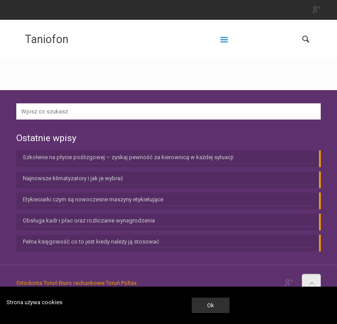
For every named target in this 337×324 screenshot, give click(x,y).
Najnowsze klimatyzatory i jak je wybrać (73, 178)
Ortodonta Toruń (36, 283)
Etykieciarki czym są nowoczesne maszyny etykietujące (93, 199)
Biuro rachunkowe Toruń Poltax (97, 283)
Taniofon (46, 39)
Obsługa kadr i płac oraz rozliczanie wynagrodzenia (89, 220)
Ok (210, 305)
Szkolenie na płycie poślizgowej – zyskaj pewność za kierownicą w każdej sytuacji (128, 157)
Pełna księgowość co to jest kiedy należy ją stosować (91, 241)
